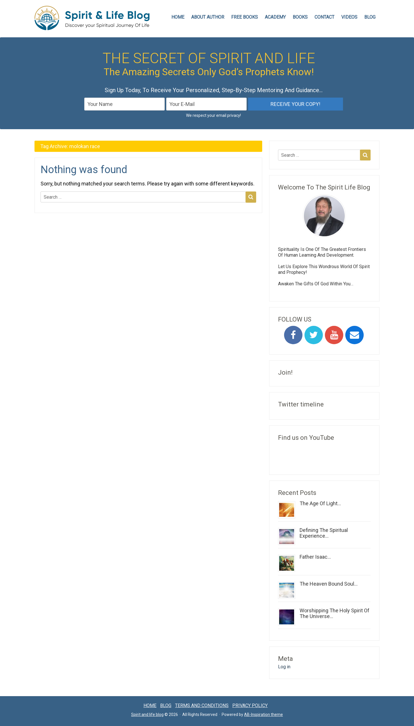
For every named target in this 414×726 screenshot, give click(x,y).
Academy (275, 17)
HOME (177, 17)
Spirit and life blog (147, 714)
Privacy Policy (250, 705)
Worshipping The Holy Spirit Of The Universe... (334, 613)
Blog (369, 17)
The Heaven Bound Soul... (329, 584)
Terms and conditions (202, 705)
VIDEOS (349, 17)
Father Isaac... (315, 557)
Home (149, 705)
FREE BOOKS (244, 17)
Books (300, 17)
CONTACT (324, 17)
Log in (284, 666)
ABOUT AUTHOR (207, 17)
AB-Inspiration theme (263, 714)
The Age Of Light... (320, 503)
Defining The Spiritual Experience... (324, 533)
